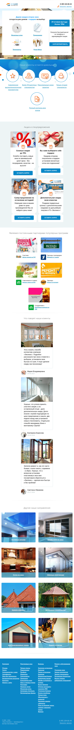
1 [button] (35, 58)
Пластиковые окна (26, 664)
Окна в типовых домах (27, 683)
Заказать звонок (66, 6)
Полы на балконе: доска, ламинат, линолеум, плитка (46, 707)
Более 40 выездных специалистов (29, 86)
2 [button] (37, 58)
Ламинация (24, 678)
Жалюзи (40, 712)
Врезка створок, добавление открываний (63, 679)
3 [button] (40, 58)
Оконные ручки (25, 687)
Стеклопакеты (25, 676)
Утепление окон (60, 670)
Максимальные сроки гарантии (46, 86)
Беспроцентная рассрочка (10, 678)
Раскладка (23, 685)
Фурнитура (23, 674)
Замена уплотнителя (61, 672)
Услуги (4, 670)
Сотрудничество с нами (9, 672)
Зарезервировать (60, 44)
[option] (37, 33)
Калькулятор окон (26, 680)
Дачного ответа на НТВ (28, 282)
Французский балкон (45, 676)
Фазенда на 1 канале (53, 257)
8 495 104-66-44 (65, 720)
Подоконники (37, 35)
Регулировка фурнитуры (62, 676)
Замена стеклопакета (61, 674)
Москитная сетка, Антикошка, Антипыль (27, 690)
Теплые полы (42, 695)
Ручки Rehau (38, 49)
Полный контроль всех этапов (37, 109)
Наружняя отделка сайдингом (44, 702)
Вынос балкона (43, 685)
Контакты (5, 680)
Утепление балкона (44, 691)
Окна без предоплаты (9, 676)
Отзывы (4, 668)
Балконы (41, 664)
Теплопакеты (17, 49)
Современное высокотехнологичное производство (13, 87)
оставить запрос (23, 173)
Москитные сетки (17, 35)
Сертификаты (6, 674)
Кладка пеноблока (44, 693)
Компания (5, 664)
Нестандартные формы (28, 693)
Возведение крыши (44, 678)
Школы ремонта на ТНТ (29, 257)
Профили (23, 672)
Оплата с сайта (7, 683)
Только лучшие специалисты (61, 86)
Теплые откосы (25, 668)
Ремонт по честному (52, 282)
